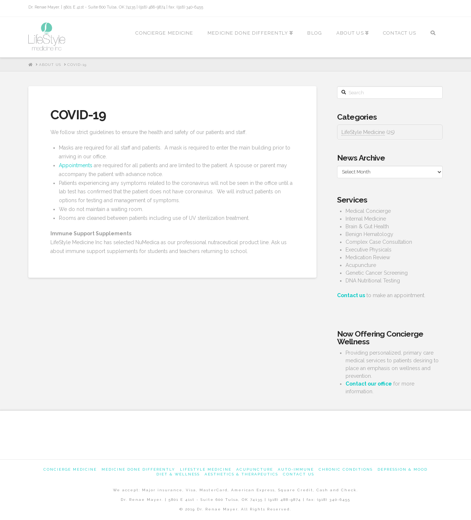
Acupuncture (254, 469)
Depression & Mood (403, 469)
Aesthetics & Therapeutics (241, 474)
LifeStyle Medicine (363, 132)
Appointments (75, 165)
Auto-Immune (296, 469)
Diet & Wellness (178, 474)
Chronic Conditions (346, 469)
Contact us (298, 474)
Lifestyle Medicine (205, 469)
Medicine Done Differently (138, 469)
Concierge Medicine (70, 469)
